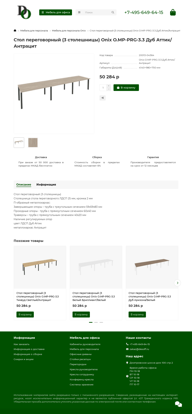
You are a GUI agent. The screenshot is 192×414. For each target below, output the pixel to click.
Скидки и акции (23, 359)
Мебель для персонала (34, 30)
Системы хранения (81, 384)
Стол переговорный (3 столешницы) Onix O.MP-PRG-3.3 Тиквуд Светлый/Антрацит (37, 296)
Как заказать (21, 344)
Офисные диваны (81, 354)
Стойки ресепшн (80, 359)
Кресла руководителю (84, 369)
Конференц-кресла (82, 379)
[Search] (99, 12)
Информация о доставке (29, 349)
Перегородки (78, 364)
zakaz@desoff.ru (139, 349)
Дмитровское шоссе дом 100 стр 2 (151, 362)
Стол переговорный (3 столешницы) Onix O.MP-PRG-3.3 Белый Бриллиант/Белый (94, 296)
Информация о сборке (28, 354)
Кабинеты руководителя (85, 344)
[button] (177, 282)
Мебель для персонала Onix (69, 30)
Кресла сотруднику (82, 374)
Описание (23, 184)
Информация (46, 184)
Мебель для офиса (85, 337)
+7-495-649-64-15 (143, 12)
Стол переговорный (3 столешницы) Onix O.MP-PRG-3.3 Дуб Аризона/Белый (150, 296)
